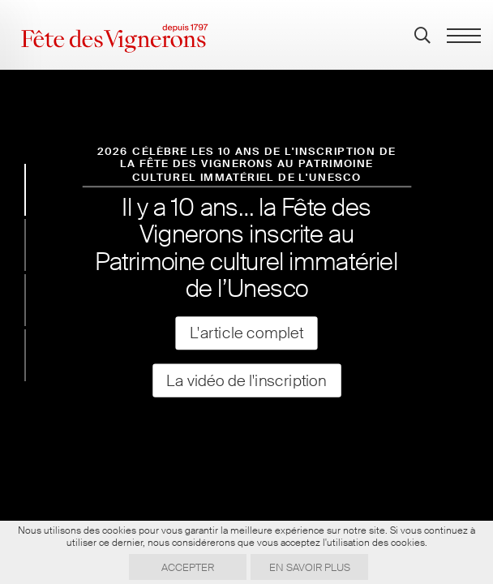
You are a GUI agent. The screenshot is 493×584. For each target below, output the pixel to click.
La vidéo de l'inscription (246, 380)
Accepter (187, 567)
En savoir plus (309, 567)
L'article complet (247, 333)
